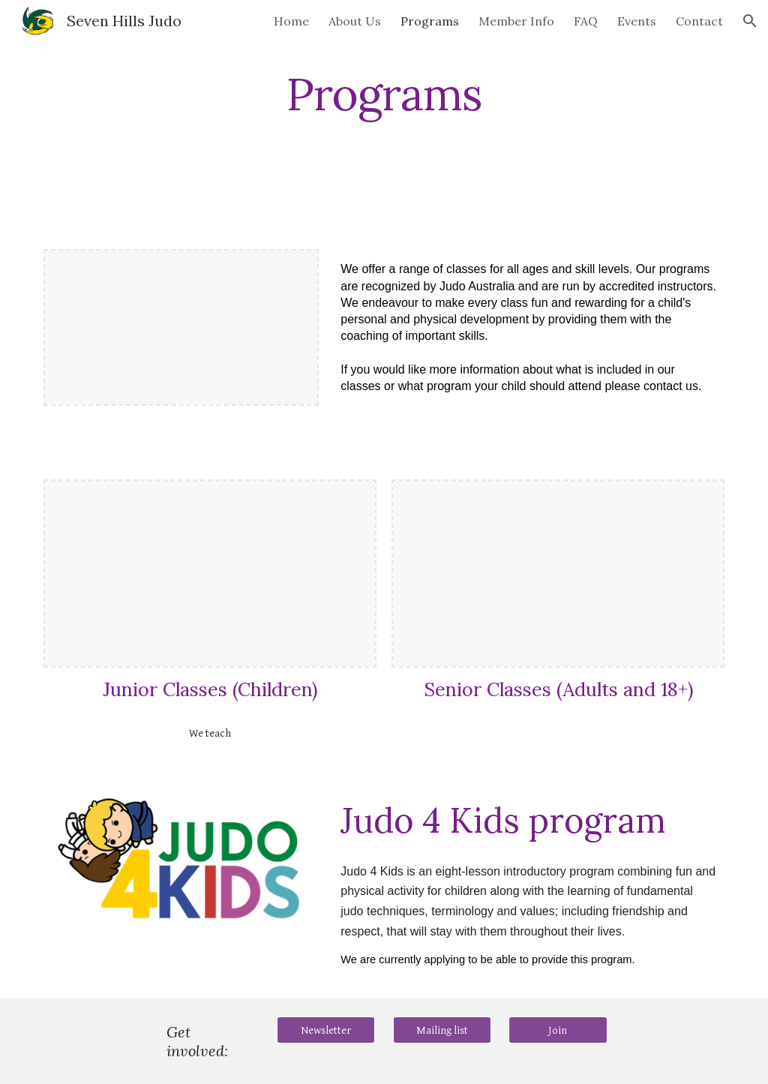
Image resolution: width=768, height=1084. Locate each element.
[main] (383, 94)
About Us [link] (354, 21)
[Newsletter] (326, 1030)
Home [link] (291, 21)
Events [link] (636, 21)
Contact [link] (699, 21)
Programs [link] (429, 21)
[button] (750, 21)
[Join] (557, 1030)
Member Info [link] (516, 21)
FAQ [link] (586, 21)
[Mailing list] (442, 1030)
